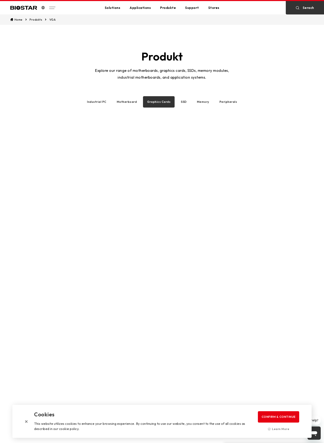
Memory (203, 102)
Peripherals (228, 102)
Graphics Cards (158, 102)
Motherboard (127, 102)
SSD (184, 102)
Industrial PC (96, 102)
